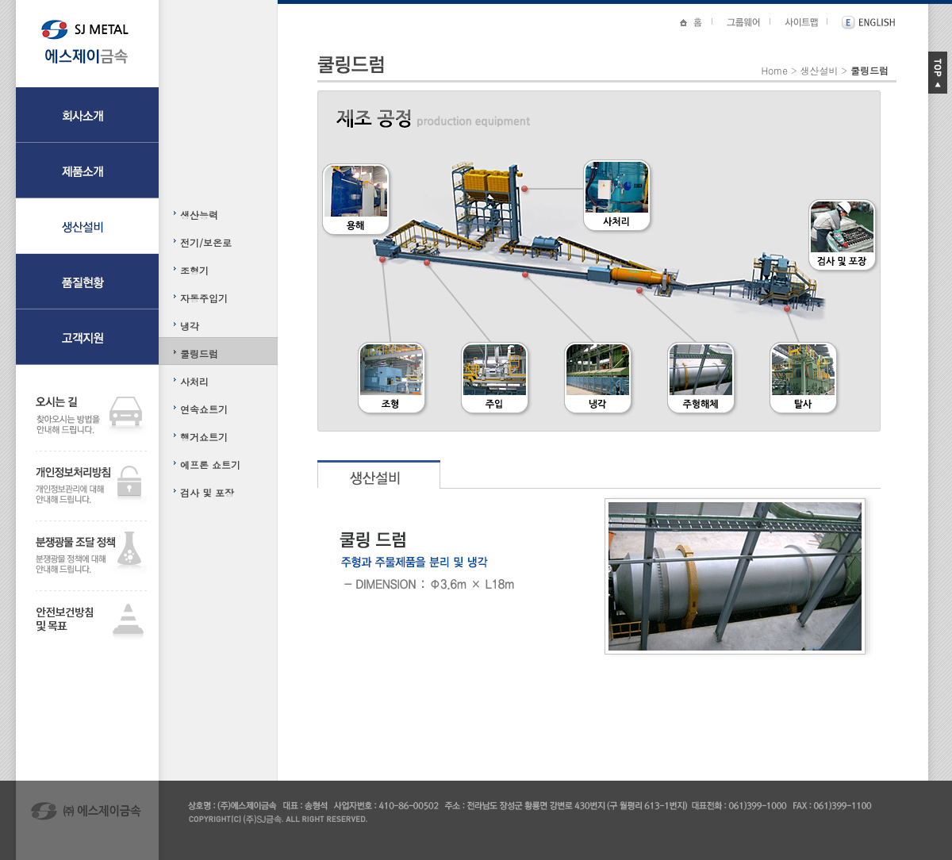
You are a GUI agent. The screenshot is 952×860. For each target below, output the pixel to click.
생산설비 (819, 70)
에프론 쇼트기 (210, 464)
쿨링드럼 (199, 353)
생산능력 (199, 214)
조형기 (194, 270)
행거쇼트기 (204, 436)
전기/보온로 (206, 242)
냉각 (189, 325)
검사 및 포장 (207, 492)
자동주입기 (204, 298)
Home (774, 70)
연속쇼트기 (204, 409)
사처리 (194, 381)
